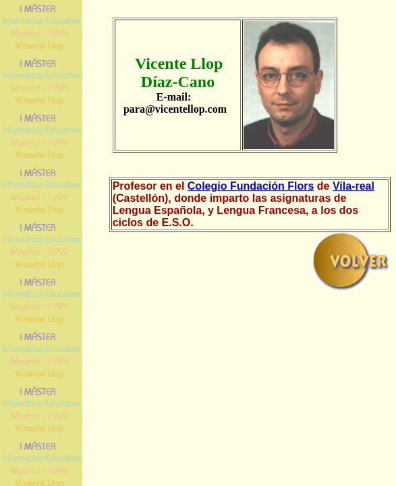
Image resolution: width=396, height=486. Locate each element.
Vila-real (353, 186)
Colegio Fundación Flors (251, 186)
